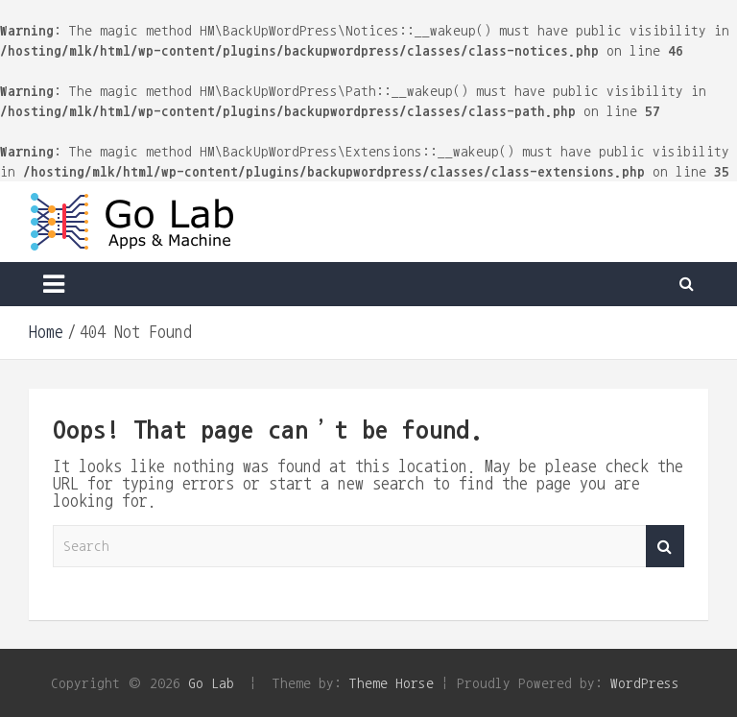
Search (665, 546)
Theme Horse (391, 683)
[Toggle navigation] (54, 284)
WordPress (644, 683)
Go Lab (211, 683)
